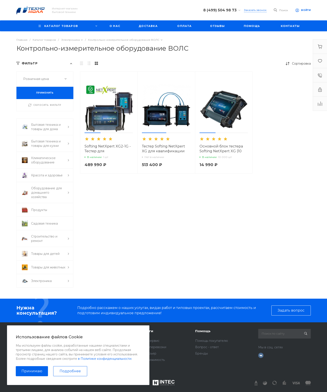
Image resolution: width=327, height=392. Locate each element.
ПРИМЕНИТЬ (45, 92)
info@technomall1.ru (38, 352)
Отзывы (92, 341)
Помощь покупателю (211, 341)
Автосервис (150, 341)
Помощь (202, 331)
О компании (98, 331)
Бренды (201, 353)
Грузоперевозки (153, 347)
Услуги (147, 331)
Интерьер (148, 353)
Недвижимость (153, 360)
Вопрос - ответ (207, 347)
